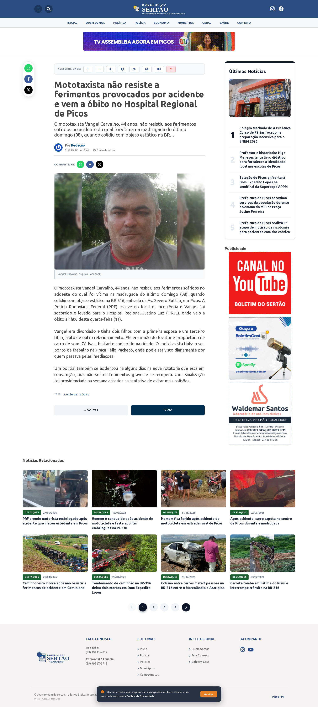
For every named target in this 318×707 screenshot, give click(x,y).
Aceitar (208, 694)
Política (119, 22)
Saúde (224, 22)
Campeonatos (148, 674)
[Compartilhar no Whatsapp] (28, 68)
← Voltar (91, 410)
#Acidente (70, 394)
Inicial (72, 22)
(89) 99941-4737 (96, 652)
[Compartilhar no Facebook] (28, 79)
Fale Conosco (199, 655)
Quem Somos (95, 22)
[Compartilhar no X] (28, 90)
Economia (161, 22)
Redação (78, 145)
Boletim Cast (199, 662)
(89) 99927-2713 (96, 663)
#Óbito (84, 394)
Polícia (139, 22)
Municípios (185, 22)
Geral (206, 22)
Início (168, 410)
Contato (244, 22)
